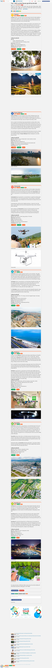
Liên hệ (25, 15)
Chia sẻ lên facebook (15, 590)
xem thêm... (25, 9)
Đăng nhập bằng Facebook (16, 600)
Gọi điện (22, 15)
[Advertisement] (26, 104)
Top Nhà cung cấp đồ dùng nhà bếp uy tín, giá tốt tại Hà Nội (23, 655)
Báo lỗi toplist (22, 590)
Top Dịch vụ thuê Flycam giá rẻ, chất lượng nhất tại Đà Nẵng (23, 633)
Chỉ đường (18, 15)
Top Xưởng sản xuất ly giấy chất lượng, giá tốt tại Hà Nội (23, 638)
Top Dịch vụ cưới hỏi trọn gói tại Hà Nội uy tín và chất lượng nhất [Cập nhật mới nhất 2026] (28, 635)
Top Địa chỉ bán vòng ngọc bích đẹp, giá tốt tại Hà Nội (22, 641)
